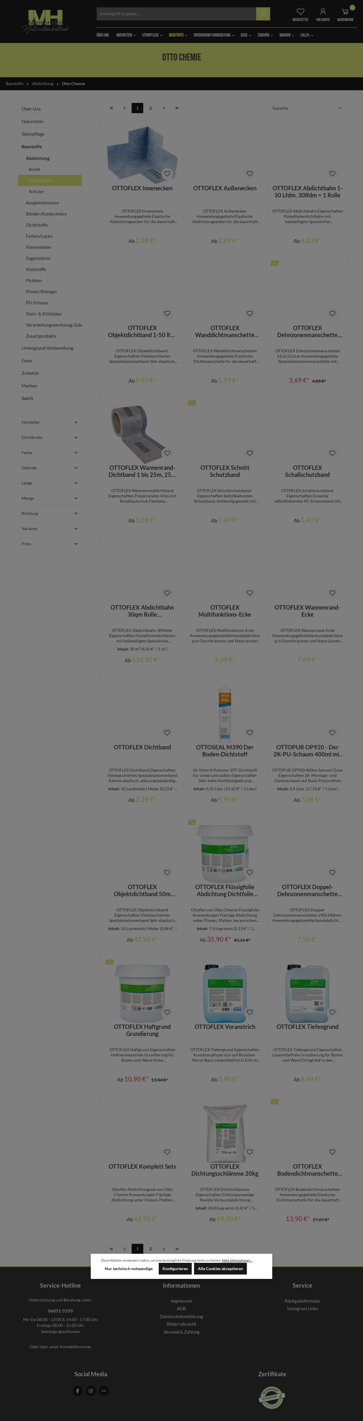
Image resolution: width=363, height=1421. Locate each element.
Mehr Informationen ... (237, 1260)
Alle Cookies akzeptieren (220, 1268)
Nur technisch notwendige (129, 1268)
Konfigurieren (175, 1268)
